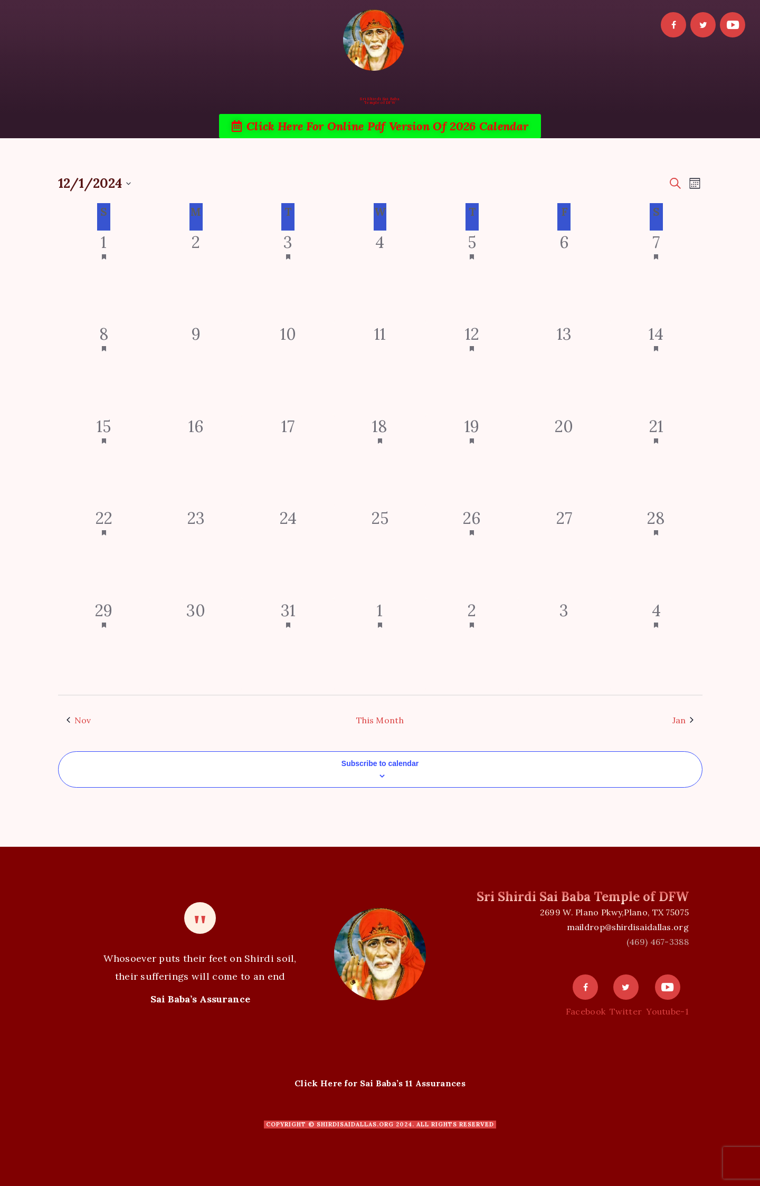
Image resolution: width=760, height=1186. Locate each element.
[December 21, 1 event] (656, 460)
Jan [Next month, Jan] (683, 720)
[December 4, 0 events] (380, 276)
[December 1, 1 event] (104, 276)
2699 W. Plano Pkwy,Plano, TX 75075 (614, 912)
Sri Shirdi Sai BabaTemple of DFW (380, 101)
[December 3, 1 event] (288, 276)
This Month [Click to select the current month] (380, 720)
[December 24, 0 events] (288, 552)
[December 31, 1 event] (288, 645)
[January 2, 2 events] (472, 645)
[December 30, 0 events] (196, 645)
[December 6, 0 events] (564, 276)
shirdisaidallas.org (355, 1124)
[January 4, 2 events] (656, 645)
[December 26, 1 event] (472, 552)
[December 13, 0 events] (564, 368)
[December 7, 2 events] (656, 276)
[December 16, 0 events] (196, 460)
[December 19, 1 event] (472, 460)
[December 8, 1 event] (104, 368)
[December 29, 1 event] (104, 645)
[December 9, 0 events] (196, 368)
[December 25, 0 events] (380, 552)
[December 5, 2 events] (472, 276)
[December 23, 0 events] (196, 552)
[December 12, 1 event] (472, 368)
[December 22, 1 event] (104, 552)
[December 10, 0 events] (288, 368)
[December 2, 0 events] (196, 276)
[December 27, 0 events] (564, 552)
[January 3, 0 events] (564, 645)
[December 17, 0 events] (288, 460)
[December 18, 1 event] (380, 460)
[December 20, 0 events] (564, 460)
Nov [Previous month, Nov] (78, 720)
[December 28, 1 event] (656, 552)
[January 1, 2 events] (380, 645)
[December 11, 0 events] (380, 368)
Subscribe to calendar (380, 763)
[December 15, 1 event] (104, 460)
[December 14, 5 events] (656, 368)
